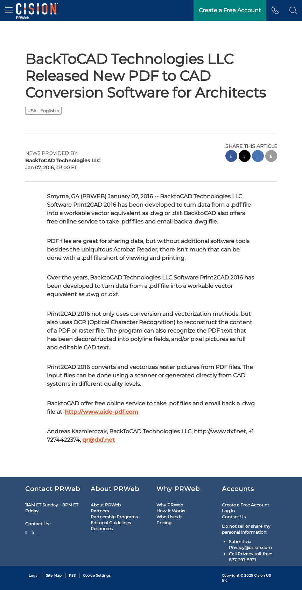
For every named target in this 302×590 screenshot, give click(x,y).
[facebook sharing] (231, 157)
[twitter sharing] (245, 157)
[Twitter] (27, 531)
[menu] (9, 10)
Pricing (163, 522)
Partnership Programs (114, 516)
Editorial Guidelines (111, 522)
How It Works (170, 510)
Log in (228, 510)
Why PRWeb (169, 504)
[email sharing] (271, 157)
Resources (102, 528)
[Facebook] (33, 531)
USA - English (43, 110)
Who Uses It (169, 516)
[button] (293, 10)
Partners (100, 510)
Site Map (54, 575)
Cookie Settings (97, 575)
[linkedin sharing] (258, 157)
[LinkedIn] (39, 531)
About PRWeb (106, 504)
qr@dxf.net (98, 439)
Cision (259, 575)
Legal (33, 575)
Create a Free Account (245, 504)
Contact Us (38, 524)
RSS (72, 575)
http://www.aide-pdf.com (101, 411)
